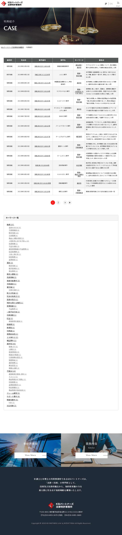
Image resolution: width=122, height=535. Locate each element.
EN (111, 3)
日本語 (106, 3)
